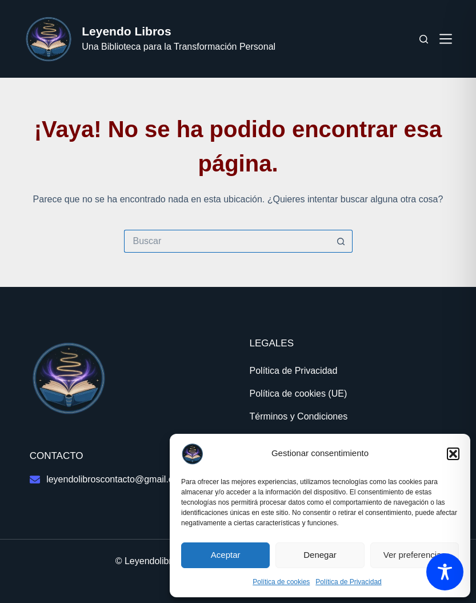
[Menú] (445, 39)
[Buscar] (423, 39)
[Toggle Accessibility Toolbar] (445, 572)
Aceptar (226, 555)
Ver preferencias (414, 555)
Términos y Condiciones (299, 416)
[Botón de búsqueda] (341, 241)
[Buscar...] (227, 241)
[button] (453, 454)
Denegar (320, 555)
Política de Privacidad (348, 582)
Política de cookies (281, 582)
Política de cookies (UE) (298, 393)
